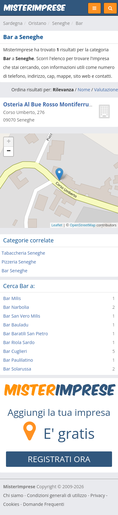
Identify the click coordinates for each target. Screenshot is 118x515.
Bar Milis (12, 298)
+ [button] (9, 142)
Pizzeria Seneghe (19, 262)
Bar (79, 23)
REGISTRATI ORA (59, 459)
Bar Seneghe (14, 271)
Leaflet (57, 225)
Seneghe (61, 23)
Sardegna (13, 23)
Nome (84, 90)
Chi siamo (13, 495)
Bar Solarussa (17, 369)
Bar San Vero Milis (21, 316)
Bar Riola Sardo (19, 342)
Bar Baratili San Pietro (25, 334)
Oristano (37, 23)
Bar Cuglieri (15, 351)
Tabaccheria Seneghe (23, 253)
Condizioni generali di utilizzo (57, 495)
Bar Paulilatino (18, 360)
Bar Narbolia (16, 307)
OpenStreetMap (83, 225)
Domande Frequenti (43, 504)
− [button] (9, 151)
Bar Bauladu (15, 325)
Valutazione (106, 90)
